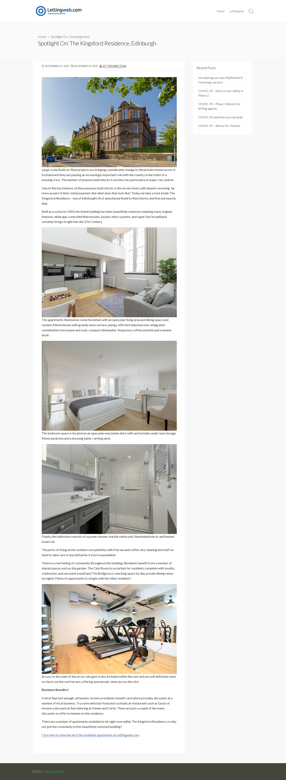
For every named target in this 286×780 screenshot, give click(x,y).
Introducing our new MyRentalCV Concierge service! (220, 80)
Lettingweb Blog (53, 771)
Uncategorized (80, 36)
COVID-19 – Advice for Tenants (219, 125)
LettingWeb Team (114, 66)
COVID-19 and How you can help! (220, 117)
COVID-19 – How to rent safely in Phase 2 (220, 93)
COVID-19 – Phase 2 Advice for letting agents (219, 106)
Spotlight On (59, 36)
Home (221, 11)
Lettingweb (237, 11)
